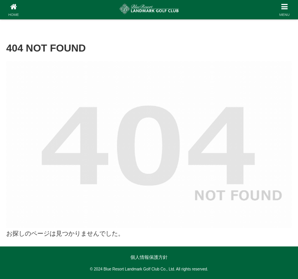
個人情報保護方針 (149, 257)
